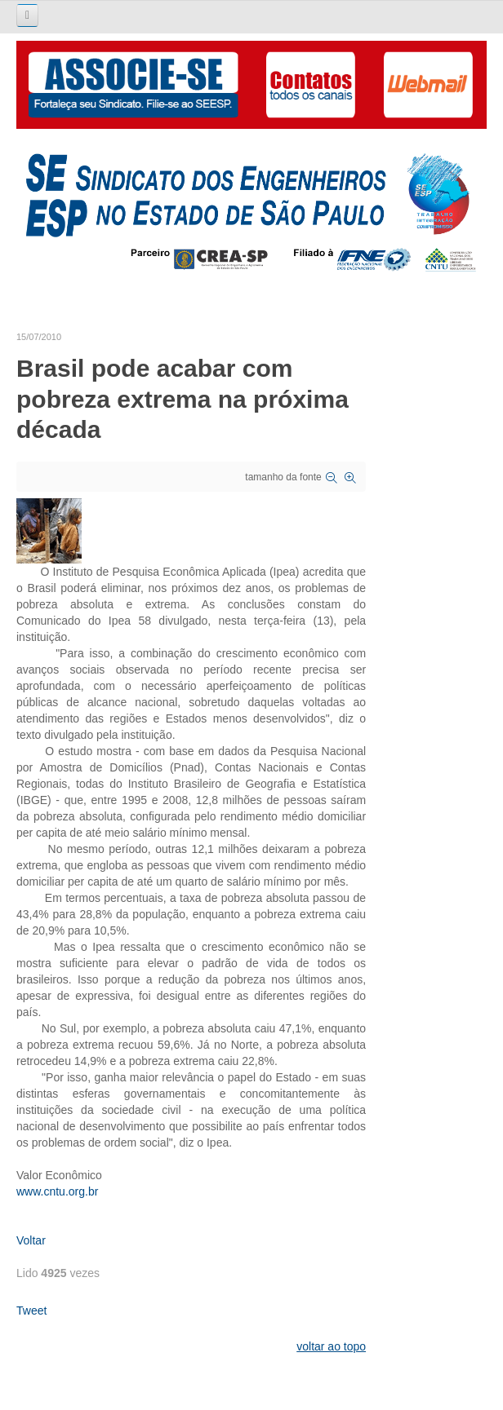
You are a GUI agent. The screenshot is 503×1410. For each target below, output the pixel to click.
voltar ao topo (331, 1346)
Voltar (31, 1240)
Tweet (31, 1310)
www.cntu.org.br (57, 1191)
